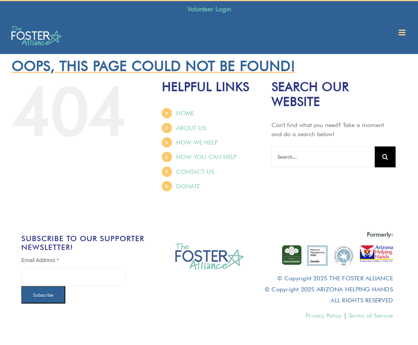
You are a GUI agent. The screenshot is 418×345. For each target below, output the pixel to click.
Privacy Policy (323, 315)
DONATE (188, 186)
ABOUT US (191, 128)
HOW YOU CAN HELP (206, 157)
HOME (185, 113)
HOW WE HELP (197, 142)
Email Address (40, 260)
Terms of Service (371, 315)
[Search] (385, 156)
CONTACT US (195, 171)
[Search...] (323, 156)
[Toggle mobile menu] (403, 33)
